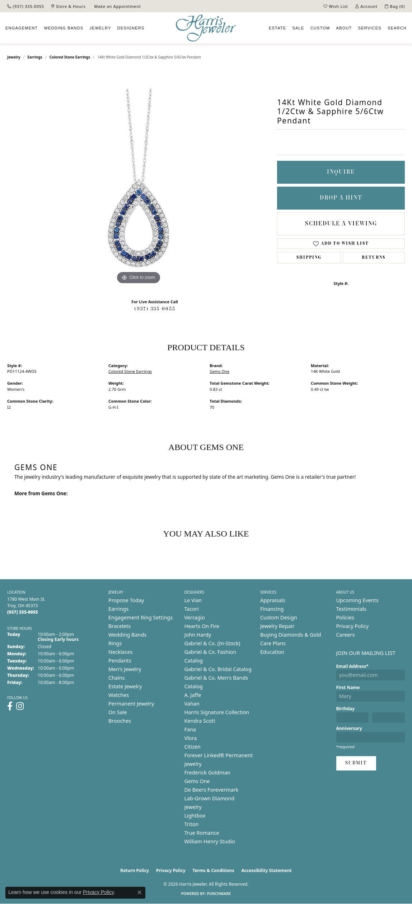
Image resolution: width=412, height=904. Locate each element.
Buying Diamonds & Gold (290, 634)
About (344, 28)
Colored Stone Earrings (70, 57)
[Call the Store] (22, 612)
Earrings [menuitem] (118, 608)
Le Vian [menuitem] (193, 600)
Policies (345, 617)
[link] (25, 6)
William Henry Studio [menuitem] (209, 841)
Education (272, 651)
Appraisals (272, 600)
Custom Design (278, 617)
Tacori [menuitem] (191, 608)
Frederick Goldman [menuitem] (207, 772)
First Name (348, 687)
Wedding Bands (63, 28)
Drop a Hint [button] (341, 198)
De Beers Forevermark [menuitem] (211, 789)
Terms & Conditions (213, 870)
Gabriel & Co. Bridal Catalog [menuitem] (218, 669)
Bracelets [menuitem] (119, 626)
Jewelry (100, 28)
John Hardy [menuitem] (197, 634)
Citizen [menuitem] (192, 746)
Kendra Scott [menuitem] (199, 720)
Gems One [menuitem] (197, 781)
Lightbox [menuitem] (195, 815)
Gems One (219, 371)
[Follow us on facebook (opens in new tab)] (10, 706)
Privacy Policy (352, 626)
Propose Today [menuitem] (126, 600)
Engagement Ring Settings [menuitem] (140, 617)
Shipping (309, 258)
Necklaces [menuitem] (120, 651)
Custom (320, 28)
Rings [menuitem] (115, 643)
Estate (277, 28)
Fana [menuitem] (190, 729)
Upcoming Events (357, 600)
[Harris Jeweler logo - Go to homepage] (206, 28)
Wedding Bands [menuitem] (127, 634)
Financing (272, 608)
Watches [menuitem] (118, 695)
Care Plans (273, 643)
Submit (356, 763)
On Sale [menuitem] (117, 712)
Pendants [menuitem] (119, 660)
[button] (335, 6)
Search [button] (397, 28)
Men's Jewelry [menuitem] (124, 669)
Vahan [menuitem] (192, 703)
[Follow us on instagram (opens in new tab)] (20, 706)
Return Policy (134, 870)
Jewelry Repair (277, 626)
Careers (345, 634)
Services (369, 28)
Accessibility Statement (266, 870)
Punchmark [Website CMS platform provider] (219, 893)
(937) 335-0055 (154, 309)
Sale (298, 28)
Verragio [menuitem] (194, 617)
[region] (138, 178)
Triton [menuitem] (191, 824)
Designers (131, 28)
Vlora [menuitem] (190, 738)
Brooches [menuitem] (119, 720)
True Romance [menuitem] (201, 832)
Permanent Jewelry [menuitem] (131, 703)
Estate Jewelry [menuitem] (125, 686)
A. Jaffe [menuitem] (192, 695)
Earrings (35, 57)
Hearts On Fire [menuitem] (201, 626)
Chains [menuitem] (116, 677)
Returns (373, 258)
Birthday (345, 709)
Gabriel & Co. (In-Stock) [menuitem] (212, 643)
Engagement (21, 28)
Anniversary (349, 728)
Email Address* (352, 666)
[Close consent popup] (139, 892)
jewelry (13, 57)
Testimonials (351, 608)
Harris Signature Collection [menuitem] (216, 712)
